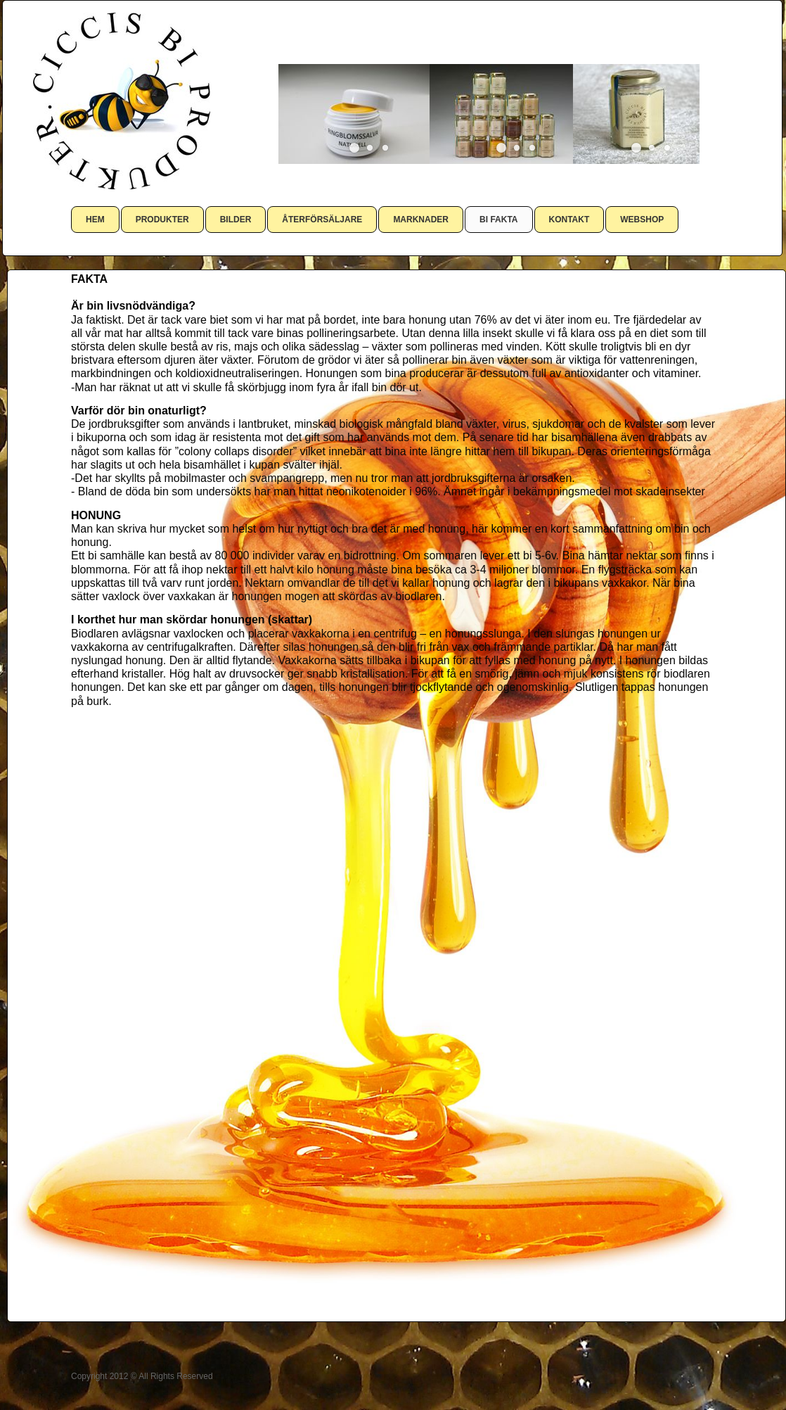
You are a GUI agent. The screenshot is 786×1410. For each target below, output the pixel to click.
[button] (354, 148)
